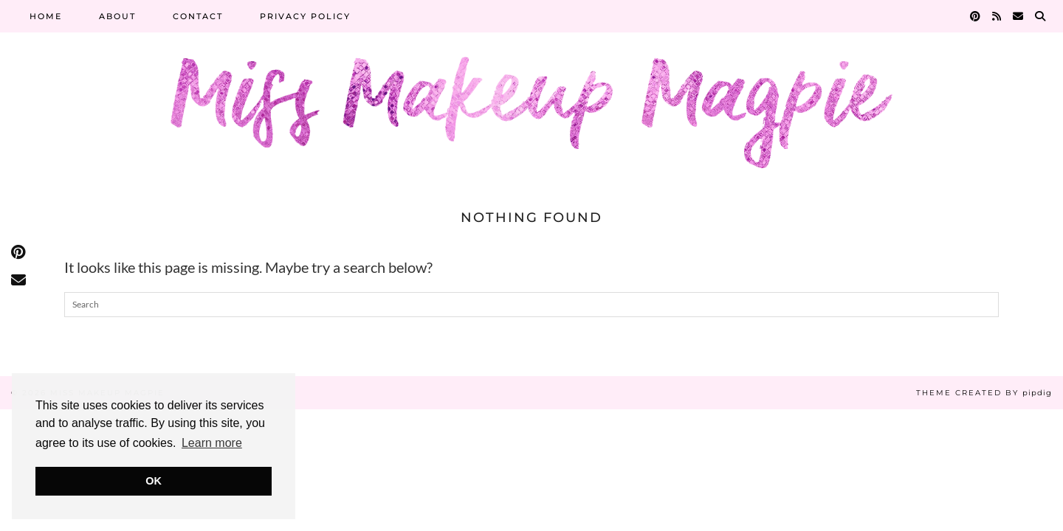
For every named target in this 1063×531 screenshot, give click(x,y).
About (117, 16)
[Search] (1041, 16)
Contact (198, 16)
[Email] (1019, 16)
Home (46, 16)
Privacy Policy (305, 16)
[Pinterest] (976, 16)
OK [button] (153, 481)
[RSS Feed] (997, 16)
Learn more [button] (212, 443)
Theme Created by (984, 393)
